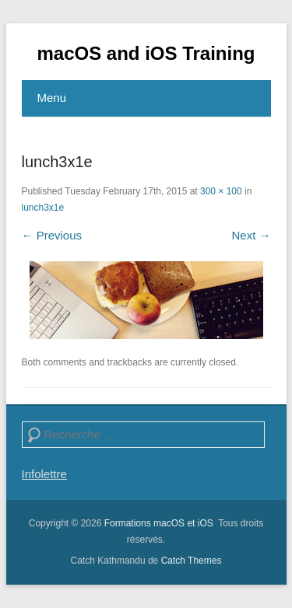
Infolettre (44, 473)
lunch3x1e (43, 207)
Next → (250, 235)
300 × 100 (221, 191)
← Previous (52, 235)
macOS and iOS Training (146, 53)
